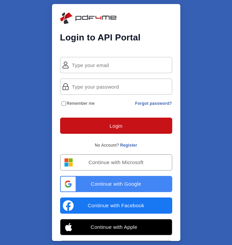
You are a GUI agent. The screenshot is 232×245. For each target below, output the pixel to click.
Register (128, 145)
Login (115, 126)
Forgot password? (153, 103)
